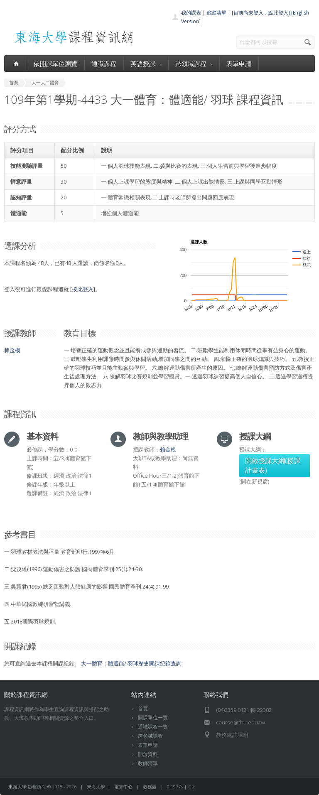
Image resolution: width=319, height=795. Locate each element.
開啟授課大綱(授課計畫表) (272, 465)
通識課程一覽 (153, 726)
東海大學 (17, 786)
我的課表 (191, 12)
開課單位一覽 (153, 717)
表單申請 (238, 63)
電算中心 (123, 786)
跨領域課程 (193, 63)
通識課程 (103, 63)
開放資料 (148, 754)
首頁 (143, 708)
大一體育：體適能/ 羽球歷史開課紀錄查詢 (131, 663)
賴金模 (12, 350)
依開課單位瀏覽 (55, 63)
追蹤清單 (216, 12)
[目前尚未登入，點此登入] (261, 12)
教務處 (150, 786)
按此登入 (82, 289)
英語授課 (145, 63)
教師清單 (148, 763)
